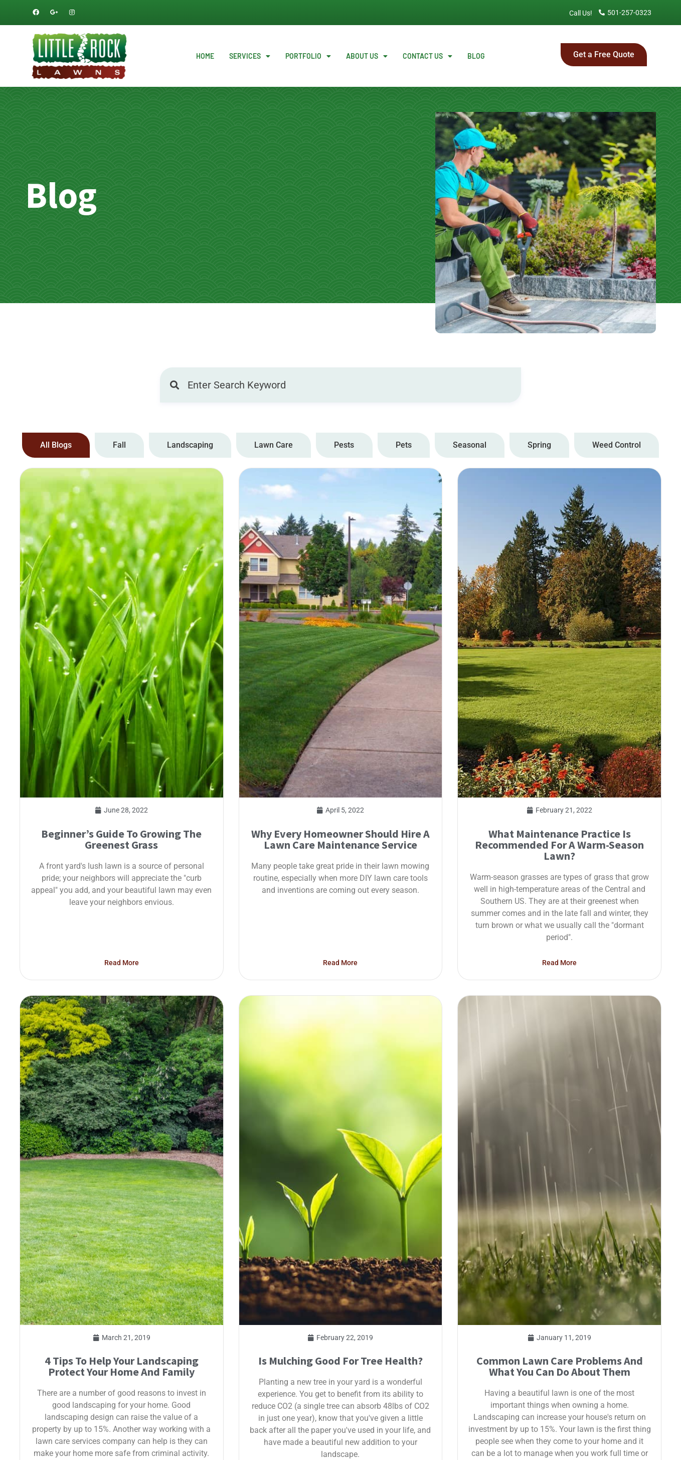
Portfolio (308, 56)
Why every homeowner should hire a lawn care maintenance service (340, 976)
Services (249, 56)
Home (205, 56)
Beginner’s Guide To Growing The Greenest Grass (121, 976)
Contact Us (427, 56)
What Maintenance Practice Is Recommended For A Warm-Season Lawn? (559, 982)
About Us (367, 56)
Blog (476, 56)
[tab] (56, 445)
